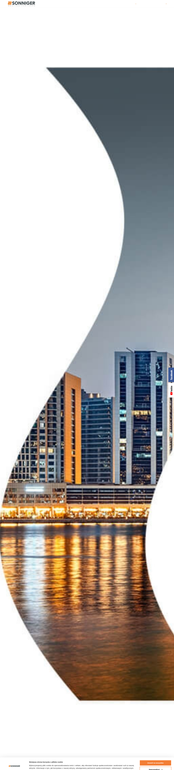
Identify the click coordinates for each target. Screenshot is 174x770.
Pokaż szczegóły (35, 765)
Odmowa (155, 764)
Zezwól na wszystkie (155, 751)
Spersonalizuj (155, 758)
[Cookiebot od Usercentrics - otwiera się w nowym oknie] (14, 765)
